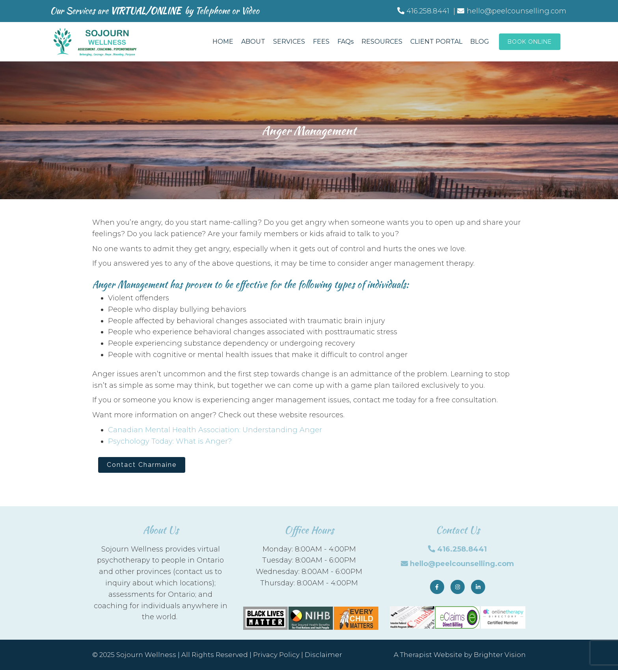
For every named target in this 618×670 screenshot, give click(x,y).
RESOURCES (381, 41)
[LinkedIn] (478, 587)
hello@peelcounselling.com (462, 563)
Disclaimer (323, 655)
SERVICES (289, 41)
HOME (222, 41)
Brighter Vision (500, 655)
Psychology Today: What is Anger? (170, 441)
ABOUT (253, 41)
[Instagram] (457, 587)
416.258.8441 (462, 549)
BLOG (479, 41)
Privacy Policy (276, 655)
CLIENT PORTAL (436, 41)
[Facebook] (437, 587)
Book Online (530, 41)
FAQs (345, 41)
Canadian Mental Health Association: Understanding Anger (215, 430)
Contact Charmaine (142, 464)
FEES (321, 41)
